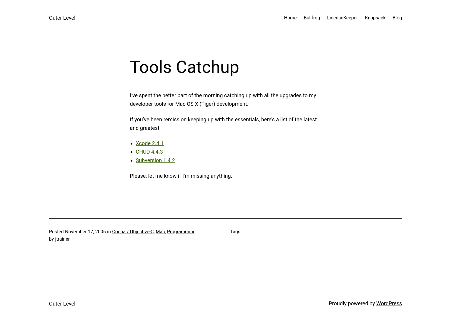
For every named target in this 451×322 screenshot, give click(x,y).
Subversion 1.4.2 (155, 160)
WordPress (389, 303)
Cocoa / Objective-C (133, 231)
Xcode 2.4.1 (150, 143)
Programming (181, 231)
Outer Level (62, 18)
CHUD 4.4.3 (149, 152)
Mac (160, 231)
